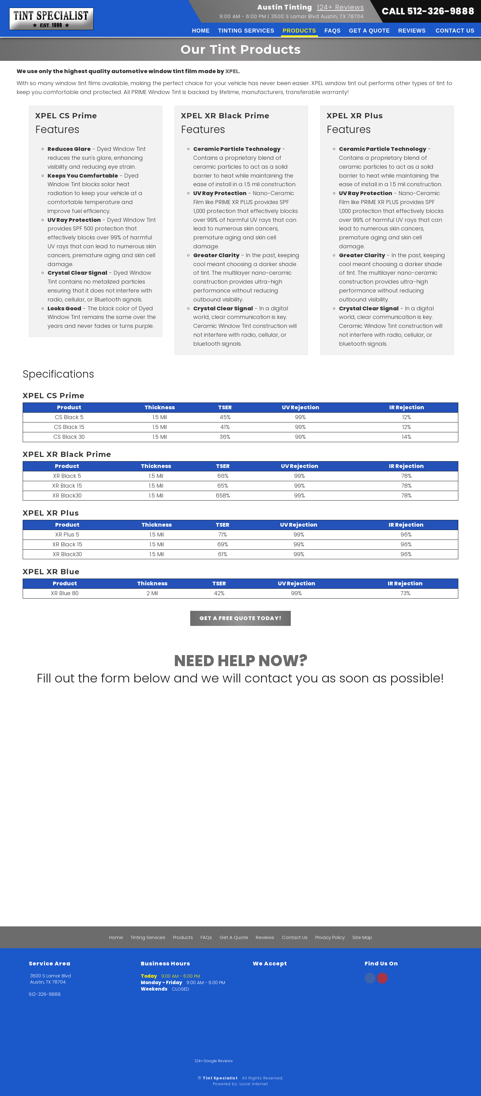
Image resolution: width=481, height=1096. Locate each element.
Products (299, 31)
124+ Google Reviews (214, 1060)
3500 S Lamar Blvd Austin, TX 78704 (317, 16)
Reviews (412, 31)
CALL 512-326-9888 (428, 11)
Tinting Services (246, 31)
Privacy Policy (330, 937)
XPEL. (232, 71)
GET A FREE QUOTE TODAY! (240, 618)
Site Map (362, 937)
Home (201, 31)
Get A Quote (369, 31)
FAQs (333, 31)
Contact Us (455, 31)
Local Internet (254, 1083)
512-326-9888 (45, 994)
